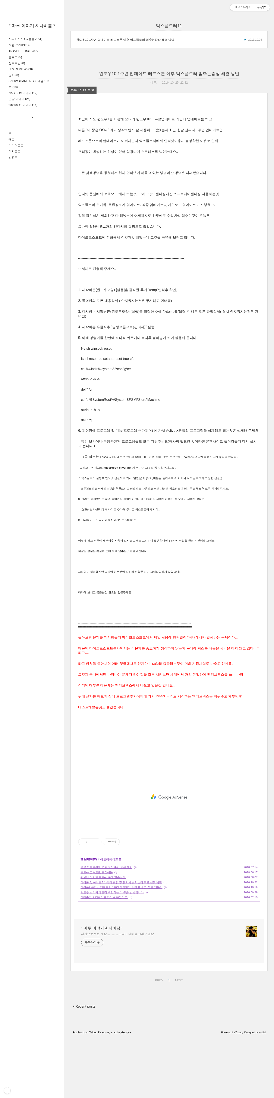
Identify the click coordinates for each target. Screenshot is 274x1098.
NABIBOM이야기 (23, 93)
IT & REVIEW (21, 69)
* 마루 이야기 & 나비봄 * (32, 25)
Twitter (93, 1092)
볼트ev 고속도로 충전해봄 (97, 932)
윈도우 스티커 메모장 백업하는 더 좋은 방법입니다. (112, 952)
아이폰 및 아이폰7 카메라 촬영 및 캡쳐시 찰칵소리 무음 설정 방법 (121, 942)
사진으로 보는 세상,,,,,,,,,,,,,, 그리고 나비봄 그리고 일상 (117, 993)
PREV (158, 1039)
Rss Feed (77, 1092)
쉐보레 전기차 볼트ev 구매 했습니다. (103, 937)
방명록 (13, 285)
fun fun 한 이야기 (23, 105)
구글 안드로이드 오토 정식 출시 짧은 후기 (106, 927)
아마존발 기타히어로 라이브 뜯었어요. (104, 957)
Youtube (115, 1092)
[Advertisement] (32, 188)
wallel (262, 1092)
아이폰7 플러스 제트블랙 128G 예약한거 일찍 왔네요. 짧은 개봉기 (122, 947)
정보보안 (17, 63)
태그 (12, 267)
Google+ (126, 1092)
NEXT (178, 1039)
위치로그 (15, 279)
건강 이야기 (20, 99)
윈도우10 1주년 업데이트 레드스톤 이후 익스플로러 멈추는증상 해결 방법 (125, 39)
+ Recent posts (83, 1066)
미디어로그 (16, 273)
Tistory (239, 1092)
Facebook (103, 1092)
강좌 (14, 75)
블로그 (15, 57)
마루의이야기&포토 (25, 39)
